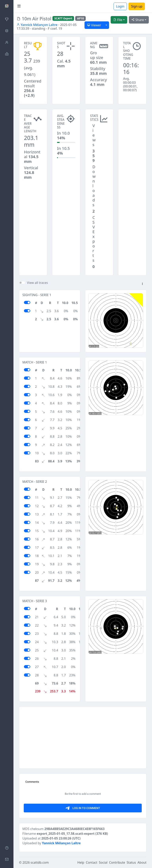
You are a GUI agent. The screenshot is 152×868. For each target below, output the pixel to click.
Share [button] (137, 20)
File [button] (117, 20)
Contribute (117, 862)
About (142, 862)
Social (103, 862)
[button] (142, 284)
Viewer (94, 25)
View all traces (37, 282)
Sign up (136, 6)
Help (80, 862)
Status (131, 862)
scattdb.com (39, 862)
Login (120, 6)
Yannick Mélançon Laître (37, 25)
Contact (91, 862)
